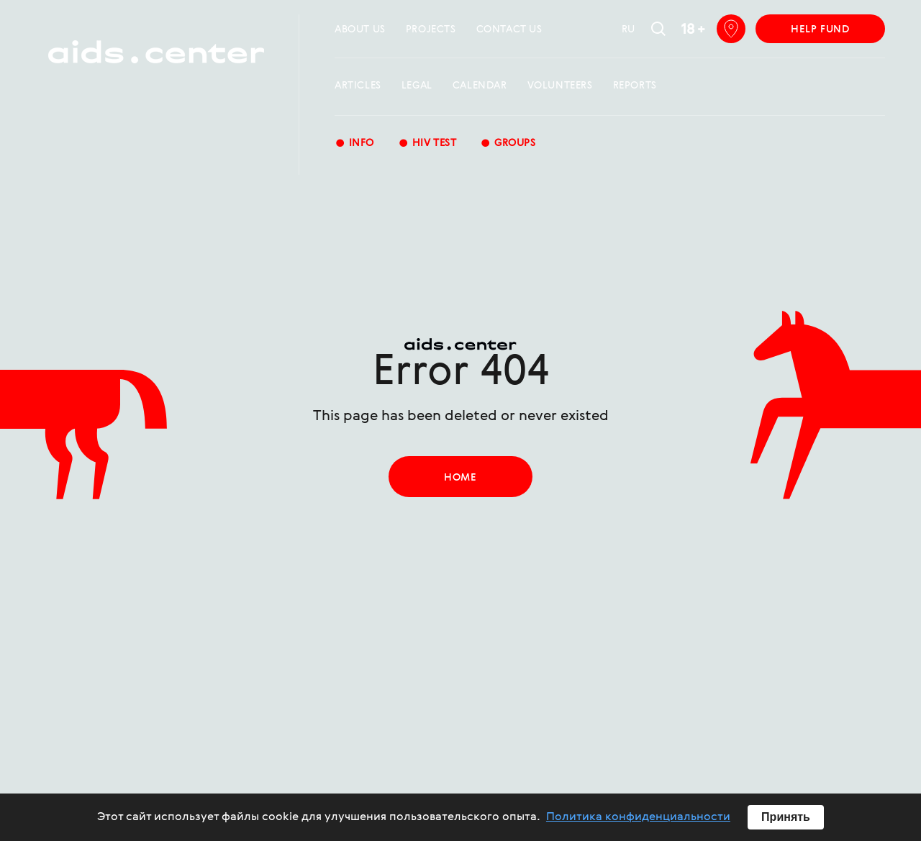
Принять (785, 817)
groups (507, 144)
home (460, 478)
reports (635, 86)
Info (354, 144)
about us (360, 29)
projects (431, 29)
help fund (820, 29)
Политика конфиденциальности (638, 817)
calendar (480, 86)
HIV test (427, 144)
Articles (358, 86)
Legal (416, 86)
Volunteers (560, 86)
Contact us (509, 29)
